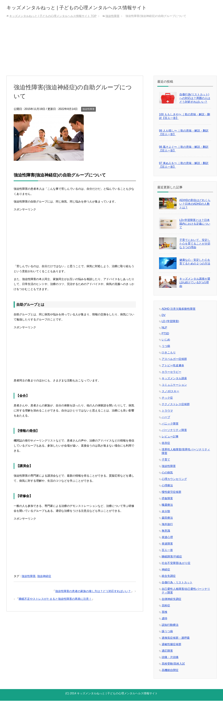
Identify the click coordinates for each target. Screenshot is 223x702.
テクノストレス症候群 (176, 405)
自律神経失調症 (171, 600)
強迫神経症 (44, 577)
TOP (53, 17)
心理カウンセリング (174, 480)
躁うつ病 (167, 632)
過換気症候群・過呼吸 (176, 639)
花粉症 (166, 606)
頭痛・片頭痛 (170, 658)
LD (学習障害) (170, 322)
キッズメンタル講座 (174, 379)
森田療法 (167, 519)
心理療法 (167, 486)
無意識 (166, 531)
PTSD (165, 334)
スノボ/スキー (170, 392)
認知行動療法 (170, 626)
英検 (164, 613)
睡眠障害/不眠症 (172, 557)
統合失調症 (169, 577)
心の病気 (167, 473)
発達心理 (167, 538)
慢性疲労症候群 (171, 493)
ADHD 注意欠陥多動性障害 (179, 310)
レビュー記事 (170, 437)
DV (164, 316)
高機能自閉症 (170, 671)
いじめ (166, 340)
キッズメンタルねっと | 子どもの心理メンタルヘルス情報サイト (99, 7)
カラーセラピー (171, 373)
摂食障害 (167, 499)
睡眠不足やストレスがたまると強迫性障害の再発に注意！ (55, 600)
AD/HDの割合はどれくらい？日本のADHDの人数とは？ (195, 205)
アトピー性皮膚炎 (173, 366)
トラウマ (167, 411)
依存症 (166, 444)
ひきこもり (169, 353)
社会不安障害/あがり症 (176, 564)
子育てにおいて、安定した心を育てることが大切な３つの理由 (194, 245)
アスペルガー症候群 (174, 360)
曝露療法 (167, 506)
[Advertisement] (111, 50)
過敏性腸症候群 (171, 645)
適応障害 (167, 651)
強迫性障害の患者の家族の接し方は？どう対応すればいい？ (93, 592)
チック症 (167, 398)
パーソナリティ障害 (174, 431)
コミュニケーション (174, 386)
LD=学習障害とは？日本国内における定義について (194, 225)
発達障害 (167, 544)
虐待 (164, 619)
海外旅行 (167, 525)
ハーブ (166, 418)
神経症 (166, 570)
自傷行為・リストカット (177, 583)
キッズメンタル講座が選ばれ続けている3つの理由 (194, 283)
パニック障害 (170, 424)
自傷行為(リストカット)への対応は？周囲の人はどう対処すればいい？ (194, 99)
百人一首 (167, 551)
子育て (166, 460)
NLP (164, 328)
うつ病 (166, 347)
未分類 (166, 512)
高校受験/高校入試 (173, 664)
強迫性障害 (88, 110)
